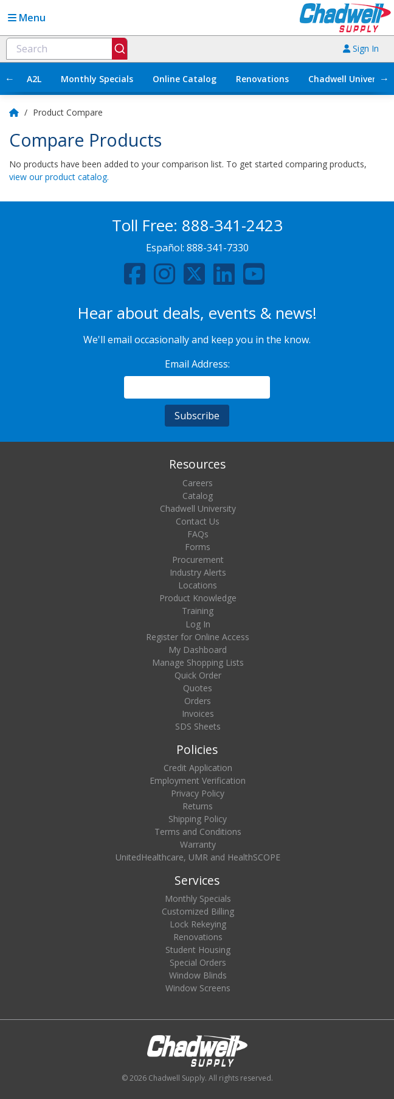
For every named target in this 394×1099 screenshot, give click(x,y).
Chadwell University (198, 508)
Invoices (198, 713)
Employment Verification (198, 780)
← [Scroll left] (10, 78)
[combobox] (67, 49)
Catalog (197, 495)
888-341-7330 (218, 247)
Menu (27, 17)
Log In (197, 624)
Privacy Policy (197, 793)
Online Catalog (184, 79)
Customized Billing (198, 911)
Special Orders (198, 962)
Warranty (198, 844)
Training (197, 610)
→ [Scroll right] (384, 78)
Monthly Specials (97, 79)
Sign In (361, 48)
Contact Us (197, 521)
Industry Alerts (198, 572)
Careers (197, 483)
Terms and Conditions (197, 831)
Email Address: (197, 364)
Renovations (262, 79)
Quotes (197, 688)
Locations (197, 585)
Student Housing (197, 949)
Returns (197, 806)
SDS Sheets (198, 726)
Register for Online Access (197, 637)
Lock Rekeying (198, 924)
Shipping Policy (197, 819)
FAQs (198, 534)
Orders (197, 700)
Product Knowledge (198, 598)
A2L (34, 79)
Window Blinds (198, 975)
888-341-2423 (232, 225)
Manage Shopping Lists (198, 662)
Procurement (198, 559)
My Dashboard (197, 649)
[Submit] (119, 49)
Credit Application (198, 767)
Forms (197, 547)
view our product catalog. (59, 177)
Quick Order (198, 675)
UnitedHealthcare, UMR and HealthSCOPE (198, 857)
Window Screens (197, 988)
